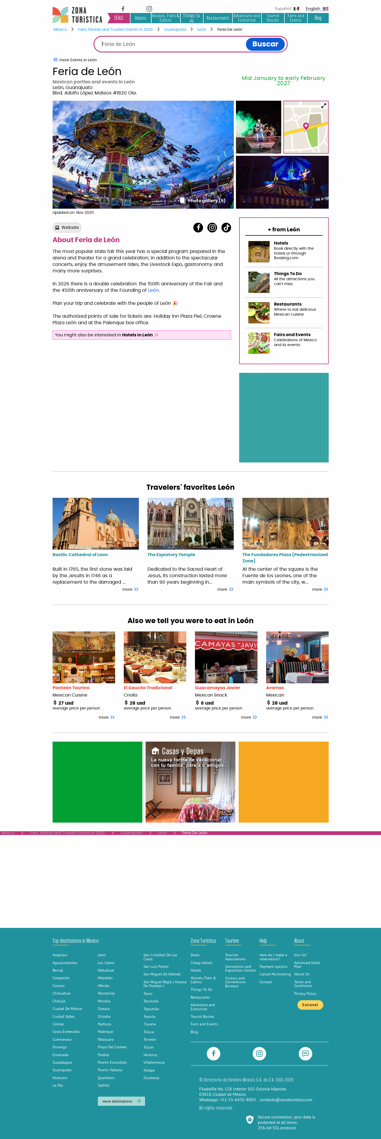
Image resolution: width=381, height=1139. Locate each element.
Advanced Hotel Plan (307, 964)
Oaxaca (104, 1008)
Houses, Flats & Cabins (165, 18)
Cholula (59, 1001)
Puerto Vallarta (110, 1069)
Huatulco (60, 1077)
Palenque (105, 1031)
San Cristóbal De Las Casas (160, 956)
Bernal (58, 970)
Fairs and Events (296, 18)
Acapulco (60, 954)
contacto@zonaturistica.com (286, 1099)
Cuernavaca (62, 1039)
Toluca (148, 1031)
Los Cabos (106, 962)
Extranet (310, 1004)
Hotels (141, 18)
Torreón (149, 1039)
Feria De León (229, 30)
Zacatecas (151, 1077)
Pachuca (104, 1024)
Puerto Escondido (112, 1062)
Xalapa (149, 1070)
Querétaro (106, 1077)
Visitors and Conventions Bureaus (235, 982)
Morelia (104, 1001)
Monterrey (106, 993)
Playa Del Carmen (112, 1047)
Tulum (148, 1047)
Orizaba (104, 1016)
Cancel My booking (275, 974)
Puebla (103, 1054)
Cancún (59, 985)
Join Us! (300, 954)
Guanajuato (175, 30)
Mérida (103, 985)
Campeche (61, 977)
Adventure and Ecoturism (247, 18)
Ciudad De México (67, 1008)
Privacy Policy (305, 993)
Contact (266, 981)
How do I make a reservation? (273, 956)
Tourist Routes (273, 18)
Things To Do (201, 989)
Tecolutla (150, 1001)
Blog (318, 18)
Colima (58, 1024)
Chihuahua (61, 993)
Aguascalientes (65, 962)
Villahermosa (154, 1062)
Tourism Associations (235, 956)
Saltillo (103, 1085)
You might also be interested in (107, 335)
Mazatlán (105, 977)
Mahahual (106, 970)
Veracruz (150, 1054)
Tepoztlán (151, 1008)
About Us (301, 974)
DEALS (118, 18)
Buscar (265, 44)
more (130, 590)
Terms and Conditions (303, 983)
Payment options (273, 966)
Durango (60, 1047)
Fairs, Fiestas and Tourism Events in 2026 (115, 30)
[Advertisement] (97, 782)
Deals (195, 954)
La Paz (58, 1085)
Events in (78, 60)
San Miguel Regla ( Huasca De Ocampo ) (165, 983)
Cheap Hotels (201, 962)
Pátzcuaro (106, 1039)
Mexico (60, 30)
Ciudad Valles (64, 1016)
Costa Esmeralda (66, 1031)
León (201, 30)
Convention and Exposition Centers (240, 968)
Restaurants (218, 18)
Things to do (191, 18)
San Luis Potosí (156, 966)
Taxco (148, 993)
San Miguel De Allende (162, 974)
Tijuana (149, 1024)
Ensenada (60, 1054)
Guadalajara (62, 1062)
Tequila (149, 1016)
